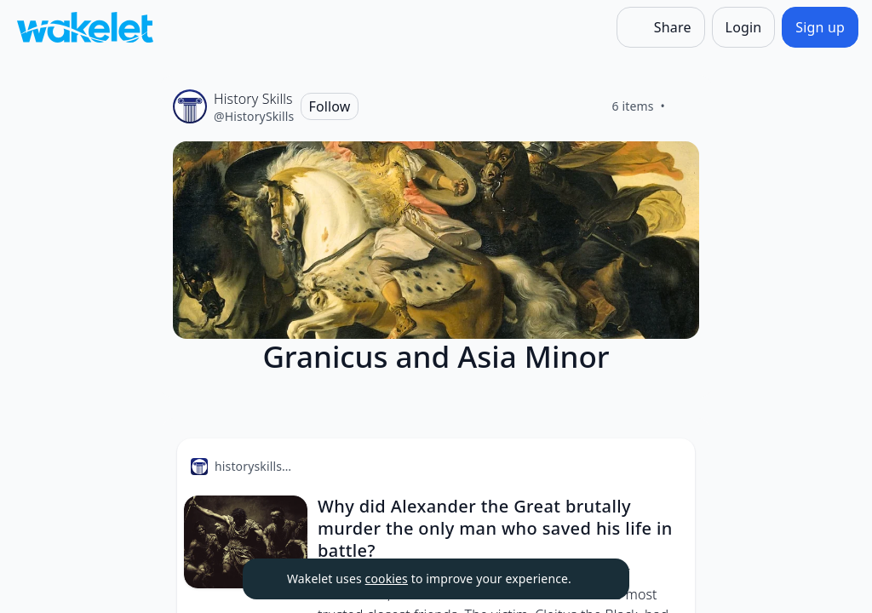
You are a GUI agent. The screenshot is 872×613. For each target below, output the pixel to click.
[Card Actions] (667, 465)
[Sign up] (820, 27)
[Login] (744, 27)
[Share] (661, 27)
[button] (667, 467)
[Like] (685, 106)
